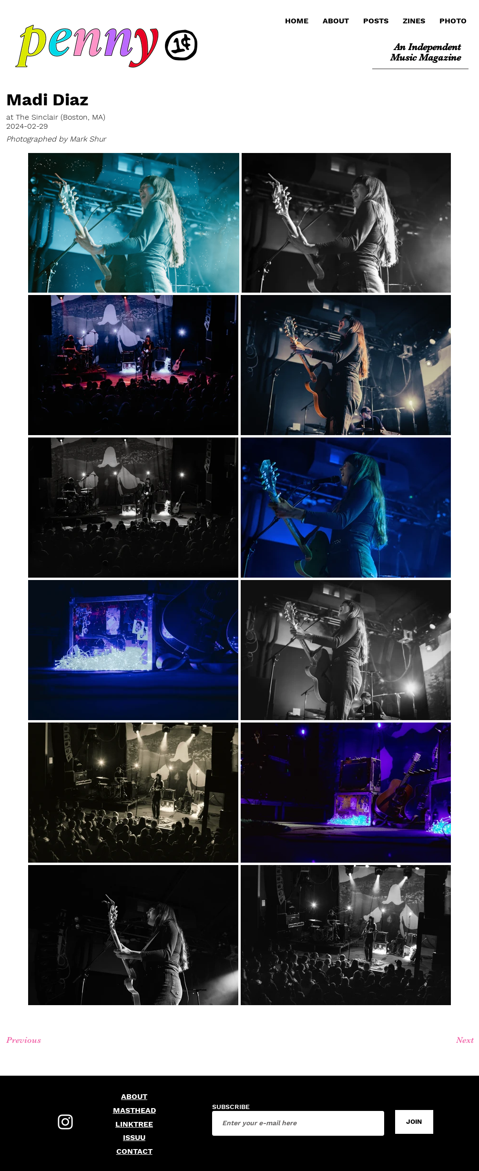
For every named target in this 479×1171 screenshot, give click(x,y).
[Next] (442, 1040)
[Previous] (40, 1040)
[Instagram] (65, 1122)
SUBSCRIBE (231, 1106)
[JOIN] (414, 1122)
